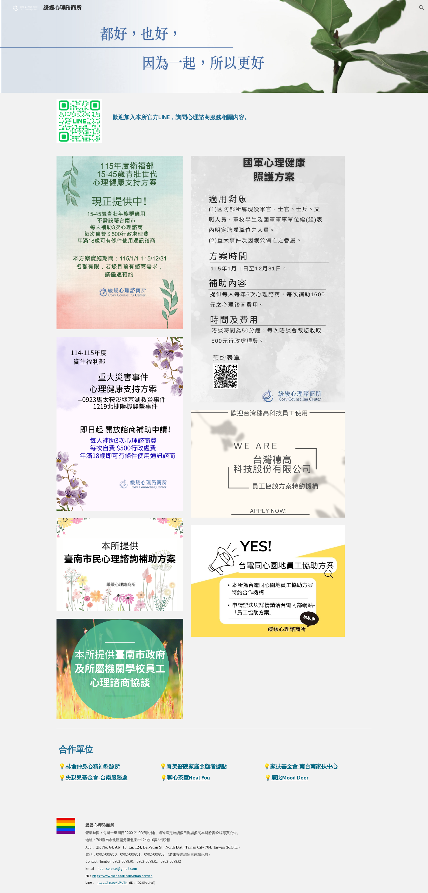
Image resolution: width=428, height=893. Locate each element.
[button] (421, 7)
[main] (240, 111)
